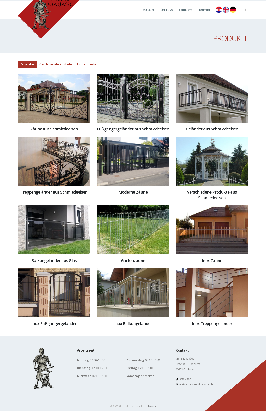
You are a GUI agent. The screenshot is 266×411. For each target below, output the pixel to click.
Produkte (185, 14)
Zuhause (148, 14)
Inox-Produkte (86, 64)
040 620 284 (186, 379)
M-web (152, 406)
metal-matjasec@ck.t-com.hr (196, 384)
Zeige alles (27, 64)
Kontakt (204, 14)
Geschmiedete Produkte (55, 64)
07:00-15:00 (91, 360)
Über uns (167, 14)
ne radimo (140, 376)
